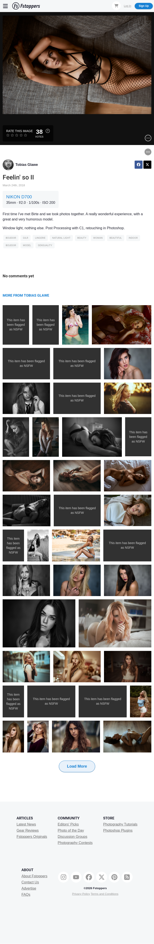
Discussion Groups (72, 836)
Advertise (29, 888)
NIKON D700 (19, 196)
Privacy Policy (81, 894)
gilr (25, 238)
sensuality (45, 245)
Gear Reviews (28, 830)
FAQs (26, 894)
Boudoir (11, 238)
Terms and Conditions (104, 894)
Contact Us (30, 882)
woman (98, 238)
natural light (61, 238)
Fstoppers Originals (32, 836)
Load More (77, 766)
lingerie (40, 238)
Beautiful (115, 238)
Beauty (81, 238)
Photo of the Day (71, 830)
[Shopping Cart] (116, 5)
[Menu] (5, 6)
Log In (127, 5)
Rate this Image (19, 131)
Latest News (26, 824)
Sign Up (144, 5)
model (27, 245)
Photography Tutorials (120, 824)
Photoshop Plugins (117, 830)
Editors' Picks (68, 824)
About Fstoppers (34, 876)
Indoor (133, 238)
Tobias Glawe (26, 165)
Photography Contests (75, 843)
